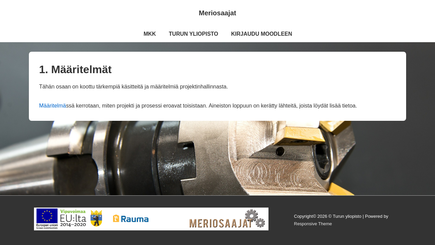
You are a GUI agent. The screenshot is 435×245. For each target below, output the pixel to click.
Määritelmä (52, 106)
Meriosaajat (217, 13)
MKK (149, 34)
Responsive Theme (313, 223)
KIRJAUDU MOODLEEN (261, 34)
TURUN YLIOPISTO (193, 34)
